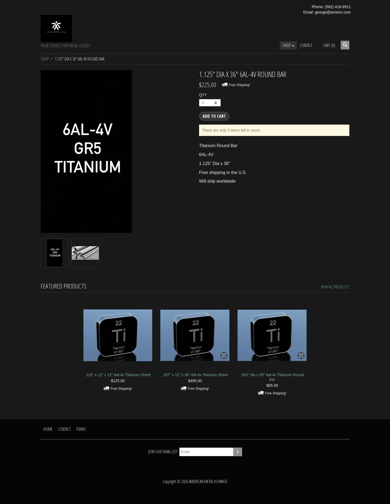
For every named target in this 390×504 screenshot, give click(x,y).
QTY (203, 95)
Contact (306, 45)
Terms (81, 429)
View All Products (335, 287)
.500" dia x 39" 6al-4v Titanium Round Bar (272, 377)
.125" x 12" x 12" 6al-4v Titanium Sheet (118, 375)
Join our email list (162, 452)
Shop (288, 45)
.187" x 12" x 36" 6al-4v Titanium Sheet (195, 375)
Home (48, 429)
